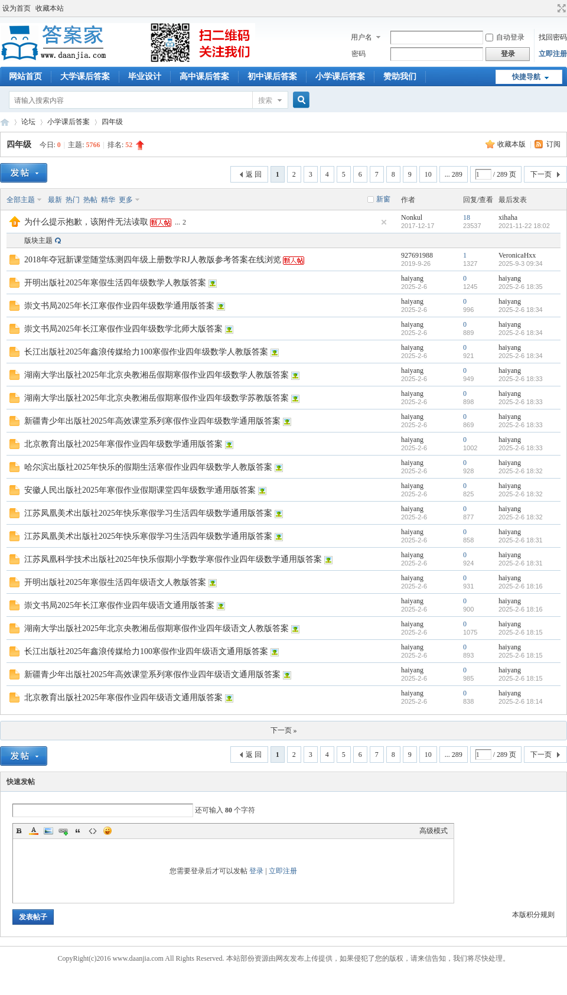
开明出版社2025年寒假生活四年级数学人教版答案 (115, 282)
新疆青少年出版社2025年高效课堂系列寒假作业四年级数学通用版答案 (152, 421)
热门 (73, 200)
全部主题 (20, 200)
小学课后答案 (340, 76)
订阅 (553, 144)
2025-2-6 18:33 (520, 378)
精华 (108, 200)
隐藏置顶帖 (383, 222)
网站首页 (25, 76)
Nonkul (411, 217)
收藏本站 (49, 8)
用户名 (361, 37)
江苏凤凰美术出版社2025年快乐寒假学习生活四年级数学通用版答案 (148, 513)
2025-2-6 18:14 (520, 701)
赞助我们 (399, 76)
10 (428, 174)
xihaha (507, 217)
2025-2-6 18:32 (520, 470)
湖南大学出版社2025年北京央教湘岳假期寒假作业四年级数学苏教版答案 (156, 398)
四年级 (112, 122)
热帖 (90, 200)
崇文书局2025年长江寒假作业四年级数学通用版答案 (119, 305)
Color (34, 831)
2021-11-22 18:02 (524, 225)
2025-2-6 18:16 (520, 586)
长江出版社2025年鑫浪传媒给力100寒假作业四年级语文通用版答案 (146, 651)
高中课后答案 (204, 76)
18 (466, 217)
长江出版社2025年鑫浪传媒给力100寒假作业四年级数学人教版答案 (146, 351)
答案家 (4, 122)
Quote (78, 831)
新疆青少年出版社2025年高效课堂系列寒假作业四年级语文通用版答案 (152, 674)
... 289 (453, 174)
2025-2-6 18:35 (520, 286)
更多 (126, 200)
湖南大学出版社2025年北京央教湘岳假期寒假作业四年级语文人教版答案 (156, 628)
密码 (358, 54)
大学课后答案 (85, 76)
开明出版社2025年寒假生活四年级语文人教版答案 (115, 582)
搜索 (265, 100)
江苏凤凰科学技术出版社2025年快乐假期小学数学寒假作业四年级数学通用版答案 (173, 559)
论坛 (28, 122)
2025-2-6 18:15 (520, 632)
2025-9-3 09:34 (520, 263)
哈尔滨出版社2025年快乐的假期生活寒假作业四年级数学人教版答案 (148, 467)
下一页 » (284, 730)
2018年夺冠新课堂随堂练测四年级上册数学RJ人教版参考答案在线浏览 (152, 259)
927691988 (417, 255)
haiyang (412, 278)
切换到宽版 (560, 8)
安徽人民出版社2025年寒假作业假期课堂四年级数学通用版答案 (140, 490)
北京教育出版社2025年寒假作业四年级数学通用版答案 (123, 444)
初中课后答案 (272, 76)
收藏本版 (512, 144)
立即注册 (553, 54)
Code (93, 831)
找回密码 (553, 37)
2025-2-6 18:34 (520, 309)
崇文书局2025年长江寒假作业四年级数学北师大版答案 (123, 328)
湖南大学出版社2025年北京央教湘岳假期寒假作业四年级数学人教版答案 (156, 374)
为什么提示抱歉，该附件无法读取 (86, 221)
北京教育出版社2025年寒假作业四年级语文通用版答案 (123, 697)
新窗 (383, 199)
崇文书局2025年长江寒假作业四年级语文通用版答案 (119, 605)
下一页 (541, 174)
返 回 (254, 174)
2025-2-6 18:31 (520, 540)
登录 (256, 871)
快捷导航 (526, 77)
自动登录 (504, 37)
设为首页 (16, 8)
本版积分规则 (533, 915)
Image (48, 831)
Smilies (107, 831)
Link (63, 831)
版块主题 (38, 240)
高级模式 (433, 831)
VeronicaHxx (517, 255)
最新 (55, 200)
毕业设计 (144, 76)
